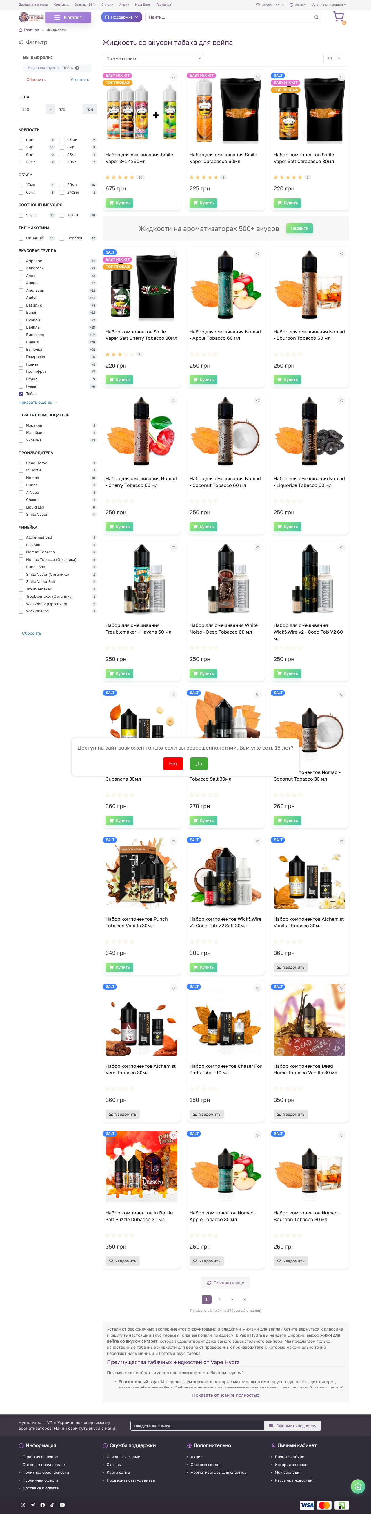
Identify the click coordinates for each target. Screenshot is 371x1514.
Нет (173, 763)
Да (199, 763)
